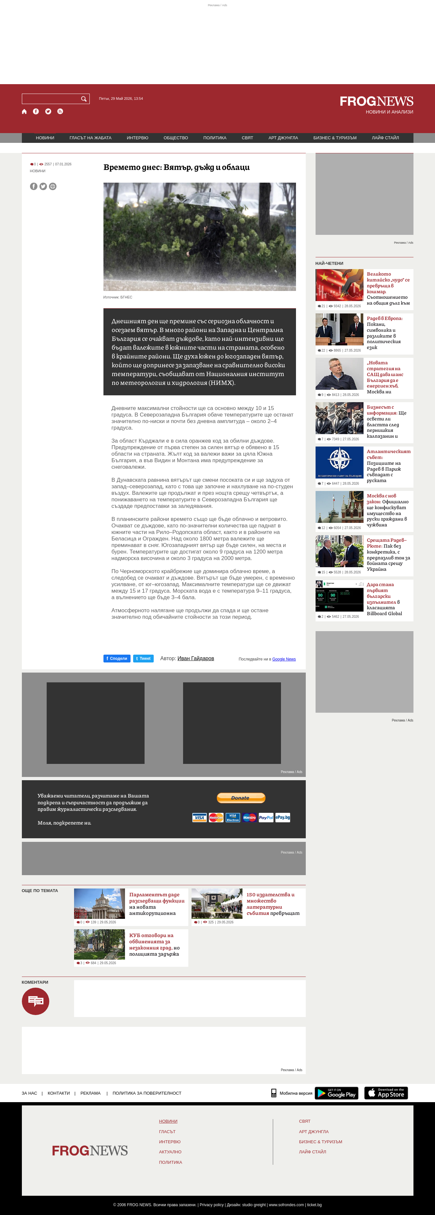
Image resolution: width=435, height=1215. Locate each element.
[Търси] (85, 99)
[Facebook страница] (36, 111)
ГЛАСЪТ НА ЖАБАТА (90, 137)
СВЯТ (247, 137)
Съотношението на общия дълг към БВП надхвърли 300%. (388, 290)
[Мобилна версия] (292, 1093)
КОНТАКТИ (59, 1093)
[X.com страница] (48, 111)
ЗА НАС (29, 1093)
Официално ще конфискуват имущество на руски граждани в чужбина (388, 510)
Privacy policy (212, 1205)
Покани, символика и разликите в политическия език (385, 333)
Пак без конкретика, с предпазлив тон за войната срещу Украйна (388, 554)
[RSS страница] (60, 111)
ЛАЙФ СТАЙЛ (385, 137)
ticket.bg (314, 1205)
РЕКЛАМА (91, 1093)
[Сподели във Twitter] (43, 186)
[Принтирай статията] (52, 186)
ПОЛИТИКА (214, 137)
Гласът (167, 1132)
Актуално (170, 1152)
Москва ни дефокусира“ (385, 379)
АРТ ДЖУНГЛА (283, 137)
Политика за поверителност (147, 1093)
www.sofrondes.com (286, 1205)
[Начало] (24, 111)
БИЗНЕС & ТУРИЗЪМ (335, 137)
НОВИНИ (45, 137)
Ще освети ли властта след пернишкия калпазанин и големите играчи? (388, 423)
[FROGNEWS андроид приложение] (336, 1093)
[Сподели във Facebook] (34, 186)
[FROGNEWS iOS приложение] (386, 1093)
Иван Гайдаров (196, 658)
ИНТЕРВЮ (137, 137)
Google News (284, 659)
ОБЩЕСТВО (176, 137)
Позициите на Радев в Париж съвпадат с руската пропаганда (389, 468)
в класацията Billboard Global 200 (384, 601)
